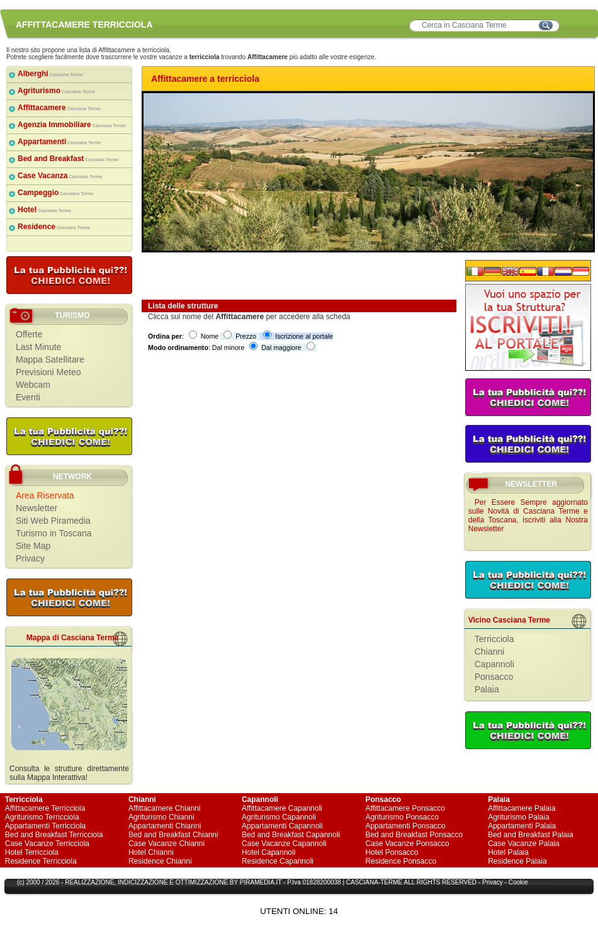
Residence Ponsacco (400, 861)
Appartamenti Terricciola (45, 826)
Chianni (489, 652)
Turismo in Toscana (54, 533)
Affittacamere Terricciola (45, 808)
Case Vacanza (60, 175)
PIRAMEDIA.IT (261, 882)
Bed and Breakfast (68, 158)
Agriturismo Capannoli (279, 817)
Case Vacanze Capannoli (284, 843)
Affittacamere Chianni (164, 808)
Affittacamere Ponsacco (405, 808)
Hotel (44, 209)
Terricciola (494, 639)
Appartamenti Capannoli (282, 826)
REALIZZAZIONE (89, 882)
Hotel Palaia (508, 852)
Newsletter (36, 508)
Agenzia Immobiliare (72, 124)
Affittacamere (59, 107)
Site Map (33, 546)
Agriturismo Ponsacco (402, 817)
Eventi (28, 397)
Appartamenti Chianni (164, 826)
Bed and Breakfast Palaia (530, 834)
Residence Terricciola (41, 861)
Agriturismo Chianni (161, 817)
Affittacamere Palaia (521, 808)
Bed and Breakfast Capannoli (291, 834)
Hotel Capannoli (268, 852)
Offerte (29, 334)
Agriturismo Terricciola (42, 817)
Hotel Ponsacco (391, 852)
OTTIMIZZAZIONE (202, 882)
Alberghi (50, 73)
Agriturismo (56, 90)
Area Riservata (45, 495)
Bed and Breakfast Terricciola (54, 834)
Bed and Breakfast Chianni (173, 834)
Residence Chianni (160, 861)
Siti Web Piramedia (53, 521)
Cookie (518, 882)
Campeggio (55, 192)
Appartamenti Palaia (522, 826)
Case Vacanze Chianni (166, 843)
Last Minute (38, 347)
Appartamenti (59, 141)
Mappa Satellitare (50, 359)
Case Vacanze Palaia (524, 843)
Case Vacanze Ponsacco (407, 843)
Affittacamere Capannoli (282, 808)
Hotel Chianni (151, 852)
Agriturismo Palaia (518, 817)
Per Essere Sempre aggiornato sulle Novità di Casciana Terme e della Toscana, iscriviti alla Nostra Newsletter (528, 515)
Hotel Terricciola (32, 852)
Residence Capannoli (277, 861)
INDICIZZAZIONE (142, 882)
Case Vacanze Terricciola (47, 843)
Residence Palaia (517, 861)
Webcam (33, 385)
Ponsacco (494, 677)
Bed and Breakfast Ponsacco (414, 834)
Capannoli (494, 664)
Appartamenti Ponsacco (405, 826)
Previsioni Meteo (48, 372)
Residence (54, 226)
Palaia (487, 689)
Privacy (30, 558)
